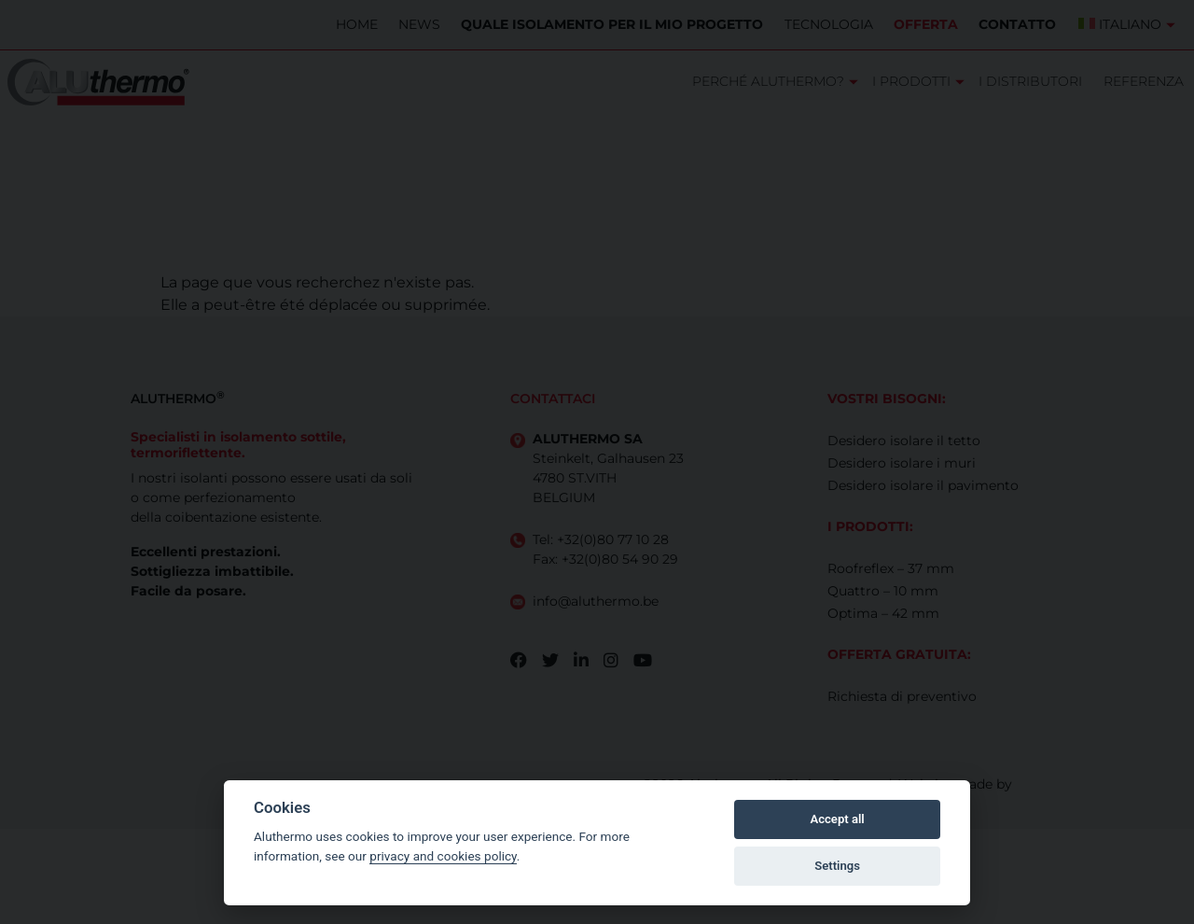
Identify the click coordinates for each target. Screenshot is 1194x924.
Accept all (837, 819)
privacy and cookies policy (443, 855)
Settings (837, 866)
